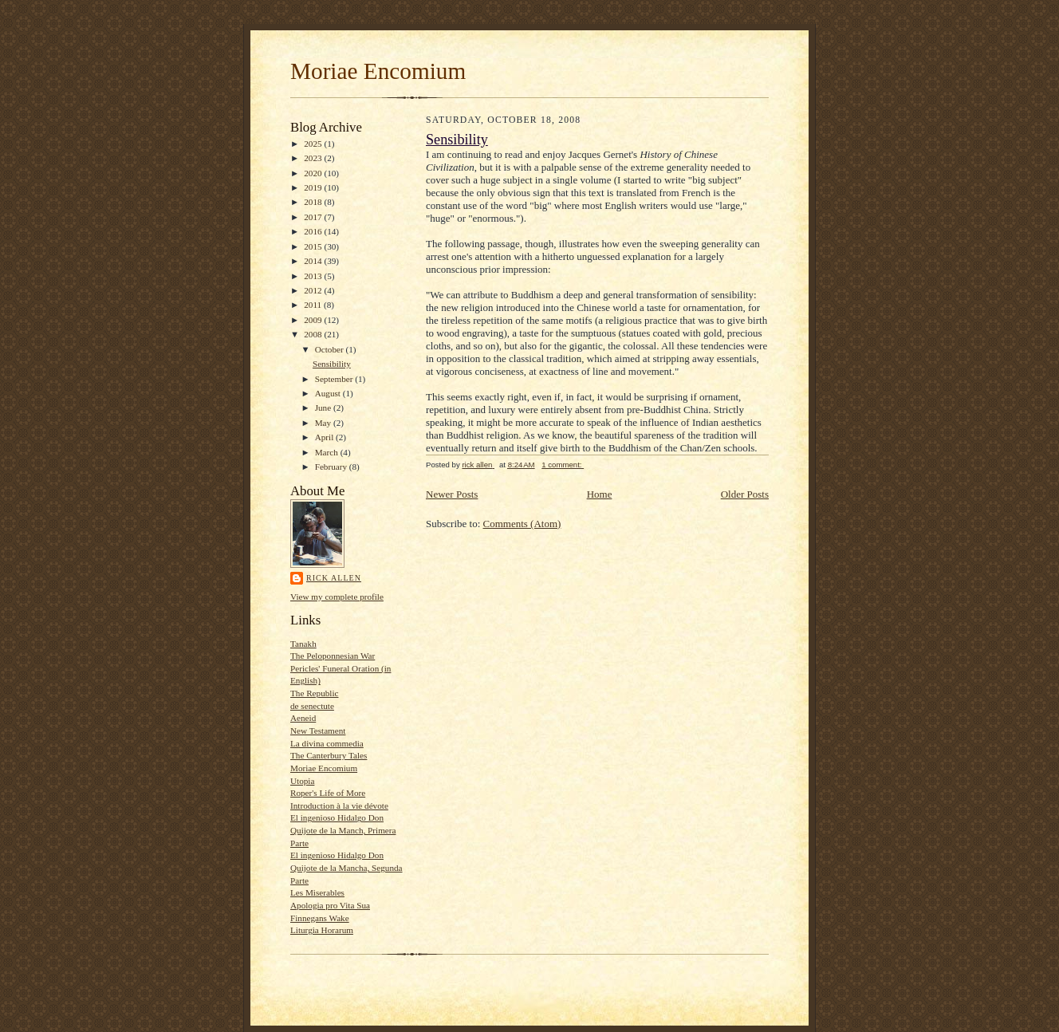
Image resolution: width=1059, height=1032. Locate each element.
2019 (314, 187)
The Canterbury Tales (328, 755)
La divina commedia (327, 743)
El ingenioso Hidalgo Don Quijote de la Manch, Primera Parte (343, 830)
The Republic (314, 693)
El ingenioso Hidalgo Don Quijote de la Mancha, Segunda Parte (346, 867)
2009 (314, 320)
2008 (314, 334)
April (325, 437)
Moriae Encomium (378, 71)
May (324, 422)
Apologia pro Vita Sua (330, 905)
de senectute (312, 706)
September (335, 379)
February (332, 466)
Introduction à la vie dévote (339, 805)
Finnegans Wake (319, 918)
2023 (314, 158)
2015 (314, 246)
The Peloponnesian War (332, 655)
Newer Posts (452, 494)
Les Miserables (317, 892)
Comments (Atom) (522, 524)
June (324, 407)
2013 (314, 276)
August (329, 393)
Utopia (302, 781)
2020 (314, 173)
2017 (314, 217)
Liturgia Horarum (321, 930)
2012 (314, 290)
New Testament (317, 730)
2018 (314, 202)
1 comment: (562, 464)
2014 (314, 261)
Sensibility (332, 363)
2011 (314, 304)
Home (599, 494)
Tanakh (303, 643)
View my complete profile (337, 596)
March (328, 452)
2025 (314, 143)
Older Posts (745, 494)
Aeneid (303, 718)
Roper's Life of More (327, 793)
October (330, 349)
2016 (314, 231)
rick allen (333, 577)
